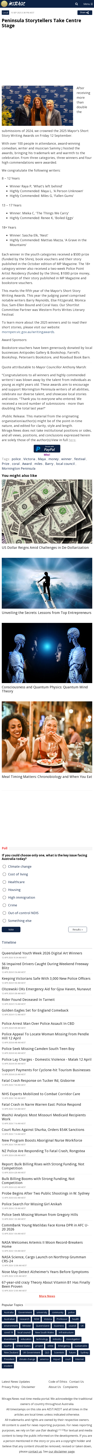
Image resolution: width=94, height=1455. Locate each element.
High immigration (21, 897)
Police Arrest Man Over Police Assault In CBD (38, 1023)
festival (79, 459)
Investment (10, 1339)
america (44, 1359)
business (59, 1325)
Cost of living (18, 874)
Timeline (9, 942)
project (39, 1345)
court (68, 1359)
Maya (42, 459)
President (9, 1359)
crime (50, 1345)
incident (8, 1365)
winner (66, 459)
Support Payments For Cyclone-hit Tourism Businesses (46, 1070)
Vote (11, 929)
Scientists (59, 1352)
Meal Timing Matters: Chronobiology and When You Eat (47, 776)
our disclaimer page (62, 1451)
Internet (79, 1359)
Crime (12, 905)
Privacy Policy (10, 1387)
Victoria (29, 459)
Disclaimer (28, 1387)
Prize (5, 464)
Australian (9, 1319)
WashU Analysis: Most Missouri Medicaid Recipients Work (44, 1117)
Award (27, 464)
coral (16, 464)
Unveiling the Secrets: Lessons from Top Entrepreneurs (46, 612)
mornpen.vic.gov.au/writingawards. (28, 332)
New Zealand (11, 1352)
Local (5, 12)
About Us (55, 1387)
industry (57, 1339)
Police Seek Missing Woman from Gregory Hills (40, 1214)
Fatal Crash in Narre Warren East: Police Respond (41, 1104)
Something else (20, 921)
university (42, 1312)
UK (82, 1325)
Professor (62, 1319)
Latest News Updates (16, 1382)
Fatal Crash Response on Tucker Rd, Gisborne (38, 1080)
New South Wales (44, 1332)
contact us (35, 1451)
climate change (27, 1359)
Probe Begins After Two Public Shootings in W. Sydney (46, 1193)
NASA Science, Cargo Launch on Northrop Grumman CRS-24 (44, 1259)
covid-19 (8, 1332)
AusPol (7, 1345)
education (26, 1339)
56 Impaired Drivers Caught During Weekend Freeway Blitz (45, 966)
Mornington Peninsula (18, 468)
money (53, 459)
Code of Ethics (58, 1382)
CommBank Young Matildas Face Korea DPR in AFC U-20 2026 (45, 1227)
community (58, 1312)
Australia (9, 1312)
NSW (36, 1319)
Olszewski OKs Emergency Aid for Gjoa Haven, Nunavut (46, 989)
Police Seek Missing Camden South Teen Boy (38, 1048)
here (72, 440)
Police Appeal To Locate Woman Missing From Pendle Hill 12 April (45, 1036)
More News (47, 1296)
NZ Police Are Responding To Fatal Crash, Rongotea (43, 1151)
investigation (73, 1339)
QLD (47, 1352)
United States (23, 1345)
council (72, 1325)
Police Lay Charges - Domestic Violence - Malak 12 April (47, 1059)
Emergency (64, 1345)
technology (42, 1339)
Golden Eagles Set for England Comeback (35, 1010)
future (72, 1352)
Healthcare (16, 882)
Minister (27, 1325)
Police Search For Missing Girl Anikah (32, 1204)
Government (25, 1312)
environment (11, 1325)
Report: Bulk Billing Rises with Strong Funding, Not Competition (43, 1166)
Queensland (42, 1325)
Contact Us (76, 1382)
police (16, 459)
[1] (59, 1430)
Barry (49, 464)
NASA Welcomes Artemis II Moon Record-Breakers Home (42, 1244)
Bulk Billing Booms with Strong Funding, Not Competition (38, 1180)
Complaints (70, 1387)
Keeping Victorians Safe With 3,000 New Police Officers (46, 978)
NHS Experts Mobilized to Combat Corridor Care (41, 1094)
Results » (78, 929)
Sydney (84, 1352)
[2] (63, 1430)
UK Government (31, 1352)
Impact (56, 1359)
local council (65, 464)
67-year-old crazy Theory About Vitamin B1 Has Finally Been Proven (46, 1284)
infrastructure (66, 1332)
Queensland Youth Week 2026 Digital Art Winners (42, 953)
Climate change (20, 866)
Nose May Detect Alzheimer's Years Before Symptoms (45, 1272)
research (24, 1319)
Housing (14, 890)
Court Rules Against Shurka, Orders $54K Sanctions (43, 1129)
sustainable (81, 1345)
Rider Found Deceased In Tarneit (28, 999)
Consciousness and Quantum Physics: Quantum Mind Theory (45, 689)
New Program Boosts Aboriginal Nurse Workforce (42, 1140)
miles (38, 464)
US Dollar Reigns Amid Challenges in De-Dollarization (45, 547)
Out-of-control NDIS (23, 913)
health (75, 1319)
